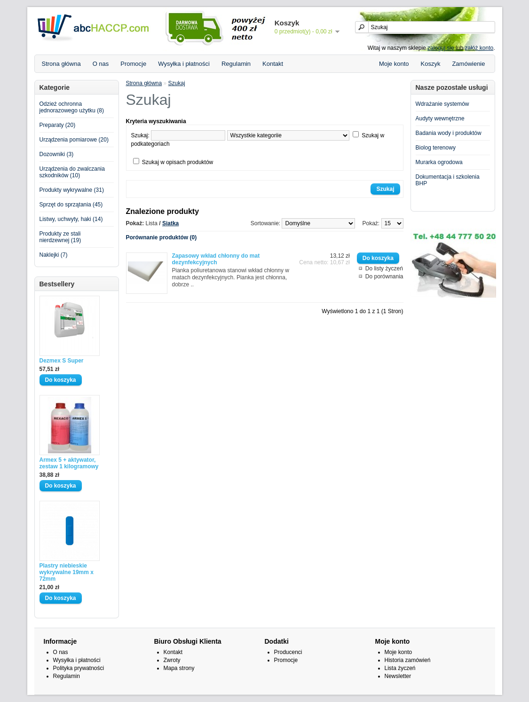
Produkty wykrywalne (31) (71, 190)
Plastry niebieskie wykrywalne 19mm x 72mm (66, 572)
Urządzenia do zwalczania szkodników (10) (72, 172)
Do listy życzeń (384, 268)
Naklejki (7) (53, 255)
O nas (101, 63)
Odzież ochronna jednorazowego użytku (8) (71, 107)
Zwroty (172, 660)
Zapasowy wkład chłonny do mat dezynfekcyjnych (216, 259)
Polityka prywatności (78, 668)
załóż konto (479, 48)
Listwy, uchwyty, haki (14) (71, 219)
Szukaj (176, 83)
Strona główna (61, 63)
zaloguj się (440, 48)
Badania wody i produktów (449, 133)
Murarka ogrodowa (439, 162)
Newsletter (398, 676)
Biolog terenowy (436, 147)
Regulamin (236, 63)
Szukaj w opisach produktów (177, 162)
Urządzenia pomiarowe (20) (74, 139)
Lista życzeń (400, 668)
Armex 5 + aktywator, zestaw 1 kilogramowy (69, 463)
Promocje (133, 63)
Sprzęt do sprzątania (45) (71, 204)
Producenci (288, 652)
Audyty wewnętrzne (440, 118)
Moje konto (394, 63)
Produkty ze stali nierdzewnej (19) (60, 237)
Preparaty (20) (57, 125)
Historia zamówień (408, 660)
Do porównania (384, 276)
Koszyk (431, 63)
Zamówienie (468, 63)
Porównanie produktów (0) (161, 237)
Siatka (170, 223)
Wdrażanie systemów (442, 104)
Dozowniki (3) (56, 154)
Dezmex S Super (61, 360)
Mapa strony (179, 668)
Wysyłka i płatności (184, 63)
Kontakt (272, 63)
